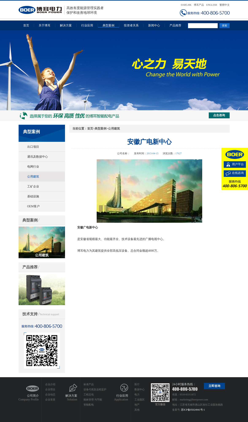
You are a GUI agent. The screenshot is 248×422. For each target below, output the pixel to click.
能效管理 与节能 (93, 399)
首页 (26, 25)
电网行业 (33, 166)
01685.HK (186, 4)
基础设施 (33, 196)
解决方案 (66, 25)
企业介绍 (50, 384)
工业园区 (139, 399)
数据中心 (139, 389)
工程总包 (89, 394)
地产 (137, 404)
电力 (137, 394)
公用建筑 (33, 176)
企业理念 (50, 389)
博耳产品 (199, 4)
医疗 (137, 384)
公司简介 (33, 395)
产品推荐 (175, 25)
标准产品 (89, 384)
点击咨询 (219, 115)
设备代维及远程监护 (95, 389)
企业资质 (50, 399)
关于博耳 (44, 25)
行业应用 (87, 25)
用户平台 (238, 164)
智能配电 (89, 404)
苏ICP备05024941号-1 (193, 409)
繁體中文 (225, 4)
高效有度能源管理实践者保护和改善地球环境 (61, 10)
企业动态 (50, 394)
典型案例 (108, 25)
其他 (137, 409)
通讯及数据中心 (37, 156)
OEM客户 (33, 206)
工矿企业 (33, 186)
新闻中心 (154, 25)
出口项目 (33, 146)
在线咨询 (238, 173)
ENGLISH (211, 4)
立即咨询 (214, 386)
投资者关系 (131, 25)
